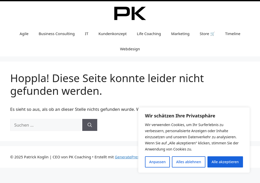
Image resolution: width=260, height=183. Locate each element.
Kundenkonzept (113, 33)
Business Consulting (57, 33)
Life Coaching (149, 33)
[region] (194, 140)
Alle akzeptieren (225, 161)
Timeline (232, 33)
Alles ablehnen (188, 161)
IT (86, 33)
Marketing (180, 33)
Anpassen (157, 161)
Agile (24, 33)
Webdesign (130, 48)
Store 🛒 (207, 33)
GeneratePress (128, 156)
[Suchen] (89, 125)
